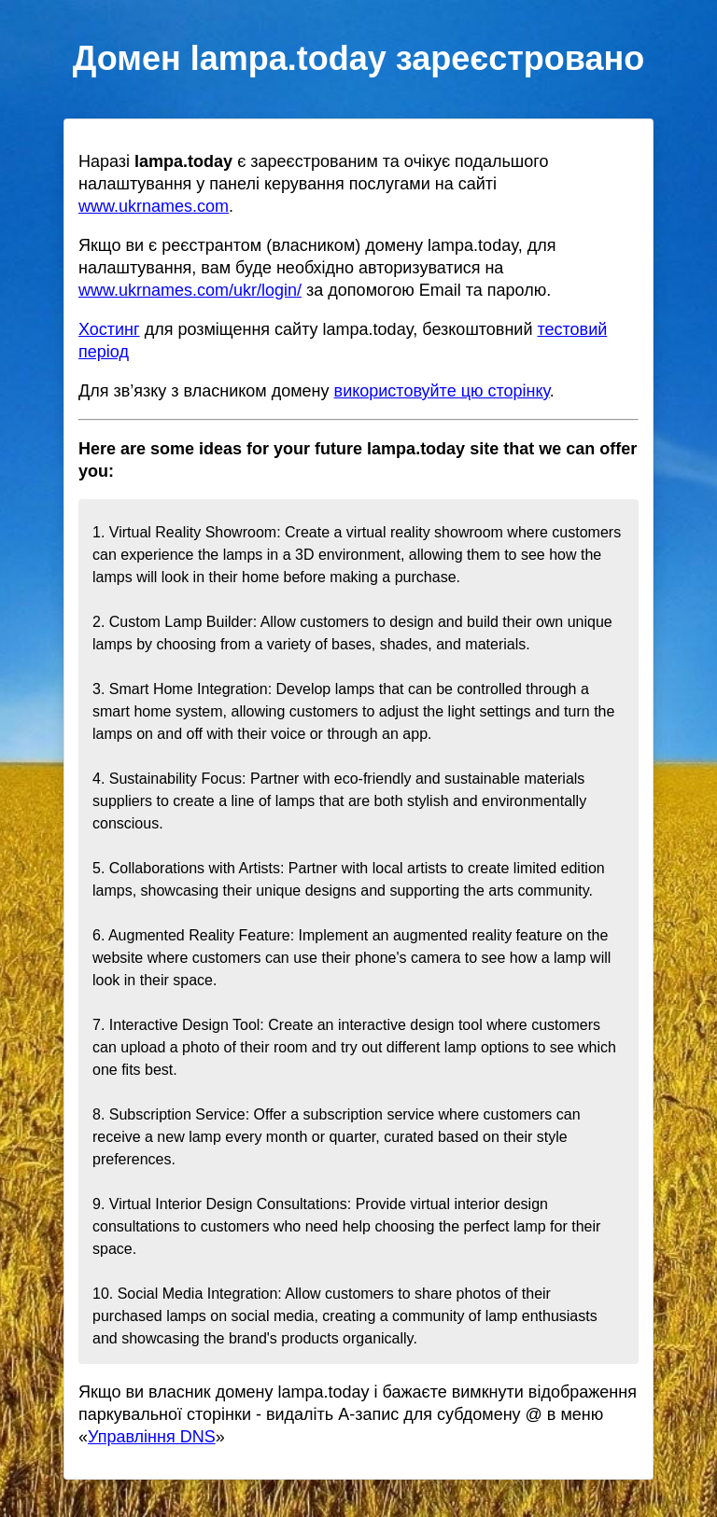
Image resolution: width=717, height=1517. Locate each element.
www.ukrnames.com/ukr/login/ (190, 290)
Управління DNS (152, 1436)
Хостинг (109, 329)
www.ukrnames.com (153, 206)
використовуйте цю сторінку (442, 391)
